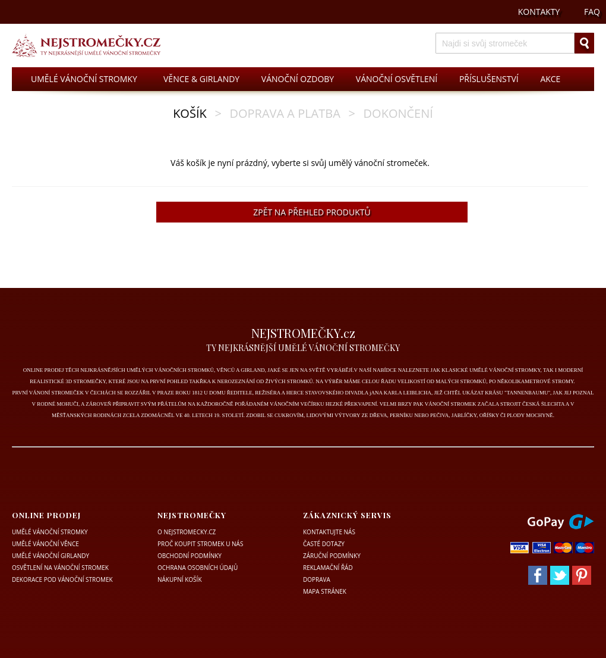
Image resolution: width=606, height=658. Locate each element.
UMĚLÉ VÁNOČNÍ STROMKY (84, 78)
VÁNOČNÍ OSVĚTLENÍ (396, 78)
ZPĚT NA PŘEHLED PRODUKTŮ (311, 212)
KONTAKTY (539, 11)
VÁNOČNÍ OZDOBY (297, 78)
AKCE (550, 78)
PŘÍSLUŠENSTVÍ (489, 78)
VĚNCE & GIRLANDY (201, 78)
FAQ (592, 11)
